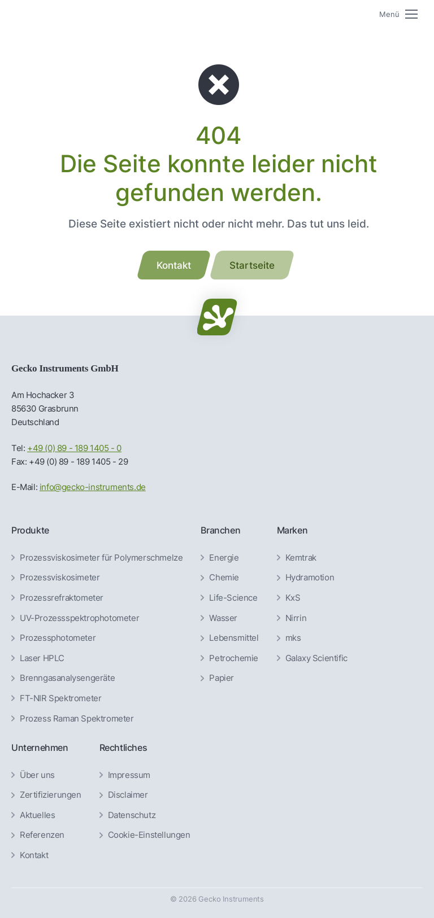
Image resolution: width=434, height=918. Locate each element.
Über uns (37, 775)
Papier (221, 678)
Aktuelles (37, 815)
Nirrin (296, 618)
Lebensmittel (233, 638)
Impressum (129, 775)
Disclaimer (128, 795)
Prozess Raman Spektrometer (77, 719)
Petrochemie (233, 658)
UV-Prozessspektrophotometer (79, 618)
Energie (223, 558)
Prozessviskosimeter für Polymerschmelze (101, 558)
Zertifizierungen (50, 795)
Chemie (224, 577)
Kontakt (34, 855)
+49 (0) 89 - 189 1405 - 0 (74, 448)
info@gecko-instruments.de (93, 487)
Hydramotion (310, 577)
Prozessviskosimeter (59, 577)
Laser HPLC (42, 658)
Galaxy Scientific (316, 658)
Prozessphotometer (58, 638)
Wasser (223, 618)
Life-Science (233, 598)
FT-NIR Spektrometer (60, 698)
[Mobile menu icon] (398, 14)
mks (293, 638)
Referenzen (42, 835)
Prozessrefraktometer (61, 598)
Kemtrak (300, 558)
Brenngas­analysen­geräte (67, 678)
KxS (293, 598)
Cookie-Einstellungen (149, 835)
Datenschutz (132, 815)
